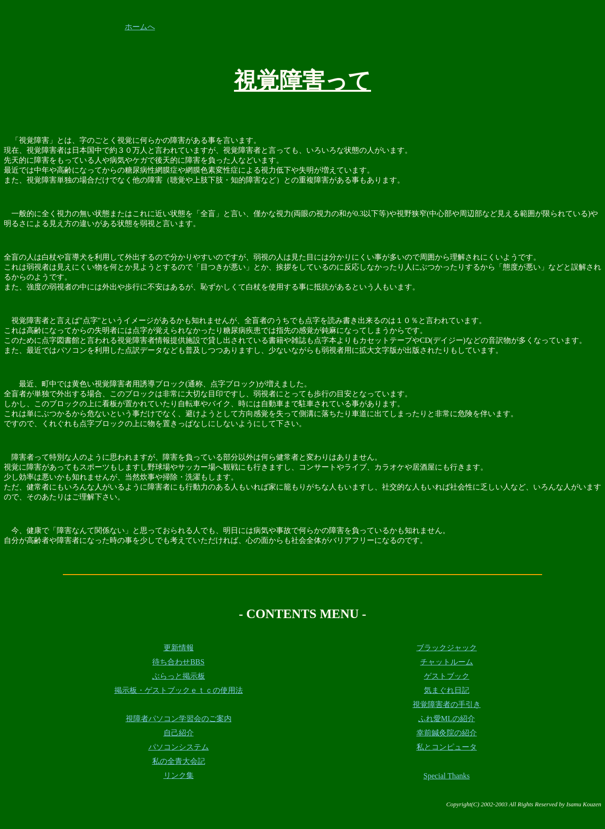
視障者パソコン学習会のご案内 (179, 719)
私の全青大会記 (178, 761)
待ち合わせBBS (178, 662)
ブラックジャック (446, 648)
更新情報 (179, 648)
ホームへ (140, 27)
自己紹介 (179, 733)
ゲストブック (446, 676)
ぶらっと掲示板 (178, 676)
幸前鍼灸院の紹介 (446, 733)
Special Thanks (447, 776)
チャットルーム (446, 662)
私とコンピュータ (446, 747)
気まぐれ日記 (446, 690)
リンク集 (179, 775)
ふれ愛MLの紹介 (446, 719)
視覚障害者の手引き (447, 704)
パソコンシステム (178, 747)
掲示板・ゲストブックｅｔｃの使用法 (178, 690)
